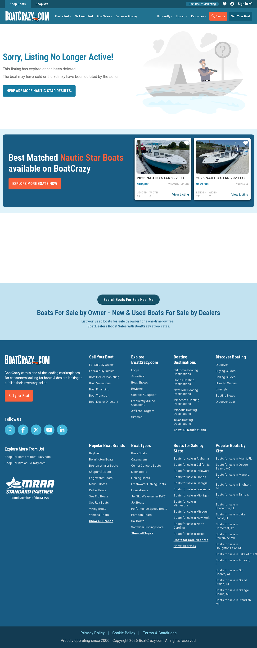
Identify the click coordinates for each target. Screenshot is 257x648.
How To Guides (226, 383)
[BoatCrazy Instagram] (10, 430)
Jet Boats (137, 502)
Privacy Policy (92, 633)
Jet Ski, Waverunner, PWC (148, 496)
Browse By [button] (163, 16)
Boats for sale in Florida (190, 477)
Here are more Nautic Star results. (39, 91)
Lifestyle (221, 389)
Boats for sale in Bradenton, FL (227, 506)
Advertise (137, 376)
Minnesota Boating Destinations (186, 402)
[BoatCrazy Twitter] (36, 430)
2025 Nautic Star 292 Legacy (165, 178)
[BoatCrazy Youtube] (49, 430)
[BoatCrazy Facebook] (23, 430)
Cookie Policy (123, 633)
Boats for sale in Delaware (191, 471)
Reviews (137, 388)
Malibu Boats (98, 484)
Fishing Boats (140, 478)
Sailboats (137, 521)
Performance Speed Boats (149, 508)
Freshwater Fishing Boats (148, 484)
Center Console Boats (146, 465)
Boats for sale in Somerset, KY (227, 526)
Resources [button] (197, 16)
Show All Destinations (190, 430)
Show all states (185, 546)
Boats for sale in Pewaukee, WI (227, 536)
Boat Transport (99, 395)
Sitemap (137, 417)
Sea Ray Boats (99, 502)
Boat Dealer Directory (103, 401)
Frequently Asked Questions (143, 403)
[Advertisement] (131, 247)
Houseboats (139, 490)
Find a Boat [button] (62, 16)
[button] (224, 4)
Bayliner (94, 453)
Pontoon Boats (141, 515)
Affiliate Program (142, 411)
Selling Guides (225, 377)
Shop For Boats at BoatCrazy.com (28, 457)
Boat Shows (139, 382)
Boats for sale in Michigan (191, 495)
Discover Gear (225, 401)
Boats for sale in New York (192, 517)
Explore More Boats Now (34, 183)
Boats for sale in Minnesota (185, 503)
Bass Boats (139, 453)
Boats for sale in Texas (189, 534)
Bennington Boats (101, 459)
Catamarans (139, 459)
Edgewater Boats (101, 478)
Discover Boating (127, 16)
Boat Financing (99, 389)
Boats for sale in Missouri (191, 511)
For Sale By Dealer (101, 371)
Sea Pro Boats (98, 496)
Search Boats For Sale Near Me (128, 299)
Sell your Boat (19, 395)
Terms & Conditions (160, 633)
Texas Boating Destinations (183, 421)
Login (135, 370)
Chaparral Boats (100, 472)
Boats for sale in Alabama (191, 458)
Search (218, 16)
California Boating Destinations (186, 372)
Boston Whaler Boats (103, 465)
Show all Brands (101, 521)
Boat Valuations (100, 383)
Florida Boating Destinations (184, 382)
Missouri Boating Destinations (185, 412)
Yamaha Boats (99, 515)
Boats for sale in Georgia (190, 483)
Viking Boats (97, 508)
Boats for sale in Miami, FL (234, 458)
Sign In (245, 4)
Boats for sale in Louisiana (192, 489)
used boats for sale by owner (117, 321)
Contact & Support (144, 395)
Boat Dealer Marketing (202, 4)
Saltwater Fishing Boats (147, 527)
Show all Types (142, 533)
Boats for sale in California (192, 464)
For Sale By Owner (101, 364)
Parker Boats (97, 490)
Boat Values (104, 16)
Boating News (225, 395)
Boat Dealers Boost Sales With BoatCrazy (119, 326)
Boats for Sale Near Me (191, 540)
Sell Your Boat (84, 16)
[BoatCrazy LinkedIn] (62, 430)
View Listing (180, 194)
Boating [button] (180, 16)
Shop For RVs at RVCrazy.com (25, 463)
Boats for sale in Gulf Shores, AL (230, 572)
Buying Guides (225, 371)
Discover (222, 364)
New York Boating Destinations (186, 392)
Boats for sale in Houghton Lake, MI (229, 546)
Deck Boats (139, 472)
